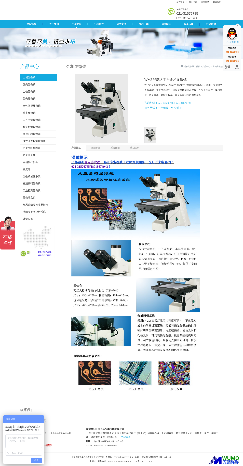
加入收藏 (193, 2)
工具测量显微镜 (31, 120)
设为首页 (180, 2)
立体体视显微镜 (31, 105)
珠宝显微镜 (29, 112)
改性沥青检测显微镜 (34, 141)
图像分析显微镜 (31, 148)
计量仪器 (28, 219)
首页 (198, 66)
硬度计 (26, 169)
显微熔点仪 (29, 197)
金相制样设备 (30, 162)
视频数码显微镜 (31, 183)
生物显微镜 (29, 91)
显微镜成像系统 (31, 176)
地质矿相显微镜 (31, 134)
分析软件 (99, 24)
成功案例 (121, 24)
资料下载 (143, 24)
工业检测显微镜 (31, 190)
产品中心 (76, 24)
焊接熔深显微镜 (31, 127)
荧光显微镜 (29, 98)
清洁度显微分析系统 (34, 211)
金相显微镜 (29, 77)
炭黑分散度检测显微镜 (35, 204)
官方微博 (205, 2)
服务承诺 (188, 24)
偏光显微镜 (29, 84)
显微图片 (166, 24)
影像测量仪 (29, 155)
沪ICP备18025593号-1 (123, 457)
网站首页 (31, 24)
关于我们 (54, 24)
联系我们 (217, 2)
